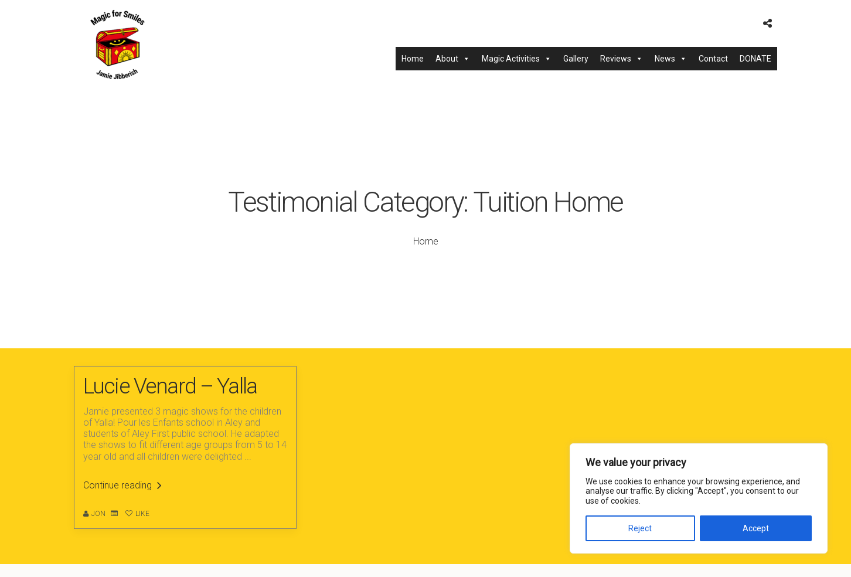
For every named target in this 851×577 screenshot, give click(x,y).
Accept (756, 528)
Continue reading (122, 485)
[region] (699, 498)
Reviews (621, 58)
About (452, 58)
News (671, 58)
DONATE (755, 58)
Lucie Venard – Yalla (170, 386)
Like (137, 514)
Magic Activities (517, 58)
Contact (713, 58)
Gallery (575, 58)
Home (412, 58)
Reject (640, 528)
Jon (98, 514)
